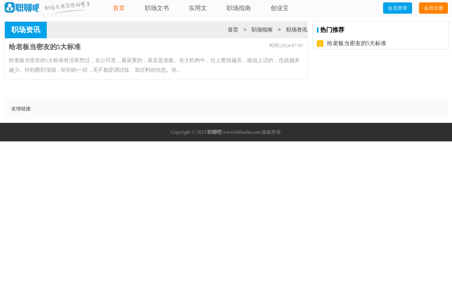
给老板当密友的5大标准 (356, 43)
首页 (119, 8)
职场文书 (157, 8)
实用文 (198, 8)
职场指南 (239, 8)
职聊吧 (214, 132)
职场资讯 (296, 30)
